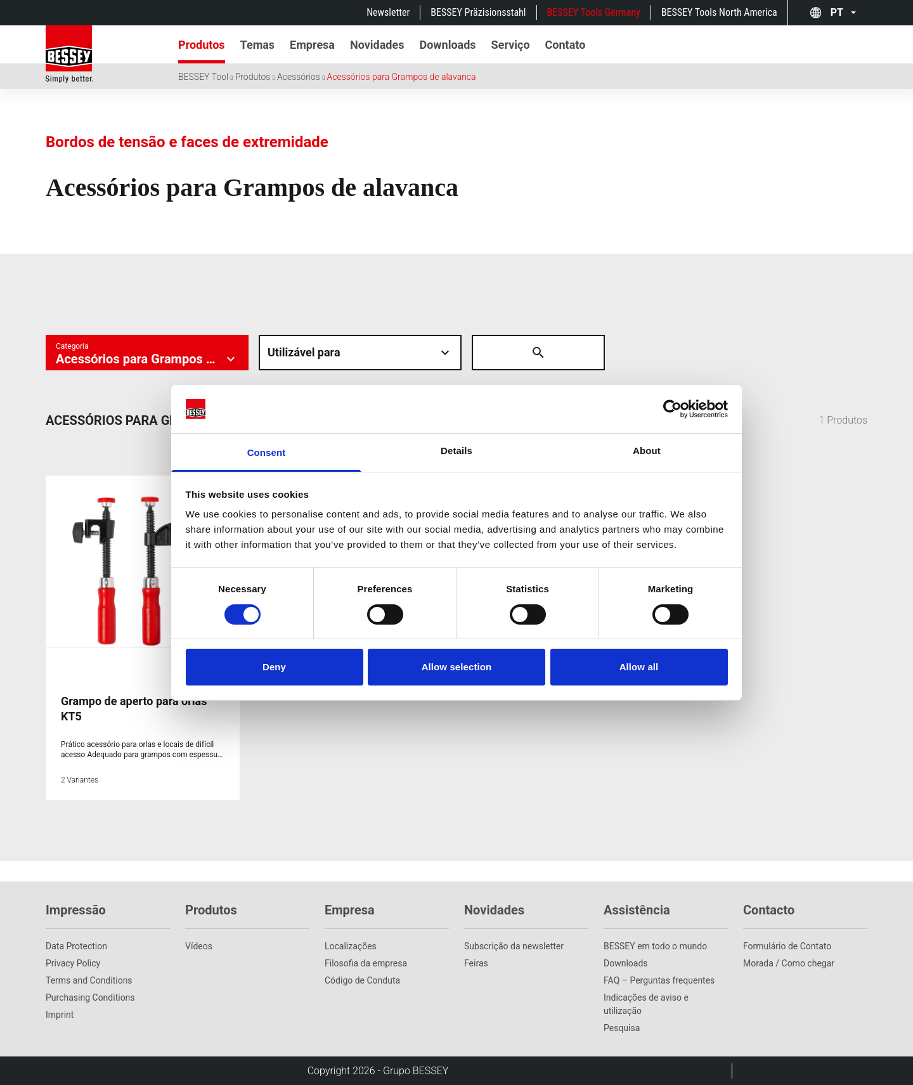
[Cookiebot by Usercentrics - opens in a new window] (672, 409)
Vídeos (198, 946)
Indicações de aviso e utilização (646, 1004)
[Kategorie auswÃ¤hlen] (147, 352)
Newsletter (388, 12)
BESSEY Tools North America (719, 12)
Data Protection (76, 946)
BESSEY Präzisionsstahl (478, 12)
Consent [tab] (266, 452)
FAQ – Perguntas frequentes (659, 980)
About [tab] (647, 450)
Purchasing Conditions (90, 997)
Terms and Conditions (89, 980)
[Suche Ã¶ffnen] (489, 352)
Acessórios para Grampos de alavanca (401, 77)
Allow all (639, 666)
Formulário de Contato (787, 946)
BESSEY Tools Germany (593, 12)
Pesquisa (622, 1028)
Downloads (626, 963)
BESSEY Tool (203, 77)
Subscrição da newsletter (514, 946)
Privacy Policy (73, 963)
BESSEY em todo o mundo (655, 946)
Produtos (253, 77)
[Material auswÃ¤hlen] (360, 352)
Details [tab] (456, 450)
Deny (274, 666)
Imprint (60, 1015)
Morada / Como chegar (788, 963)
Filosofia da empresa (366, 963)
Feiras (476, 963)
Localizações (351, 946)
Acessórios (298, 77)
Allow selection (457, 666)
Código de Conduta (362, 980)
